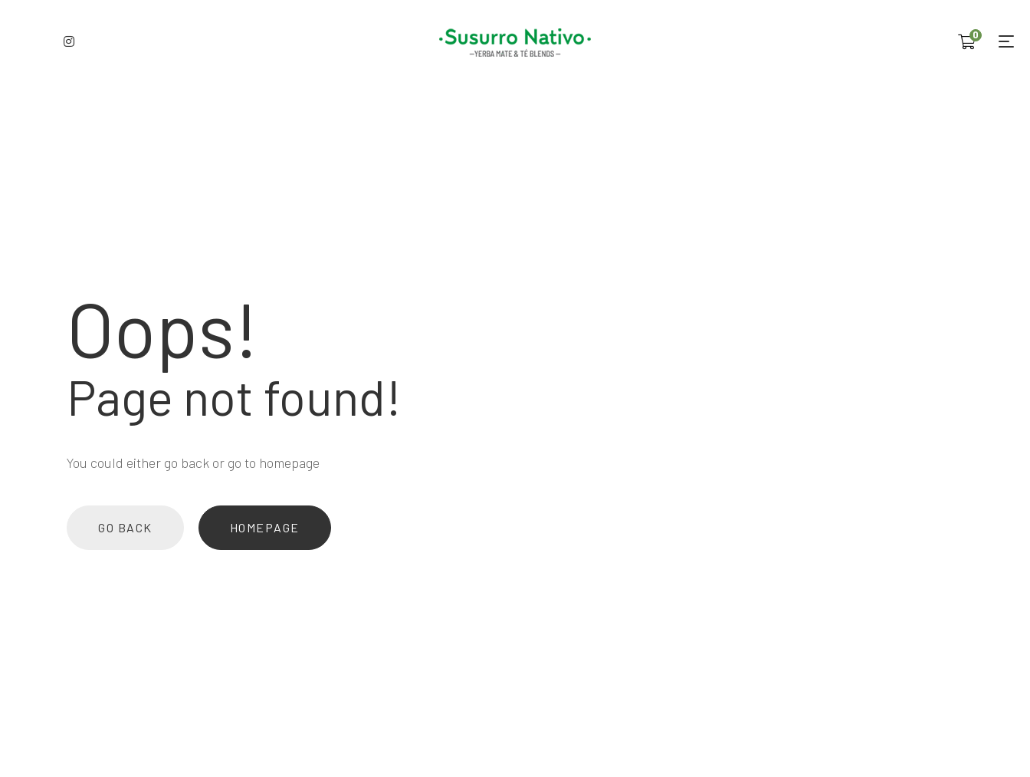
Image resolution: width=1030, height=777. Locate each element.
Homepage (265, 527)
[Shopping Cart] (967, 41)
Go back (125, 527)
